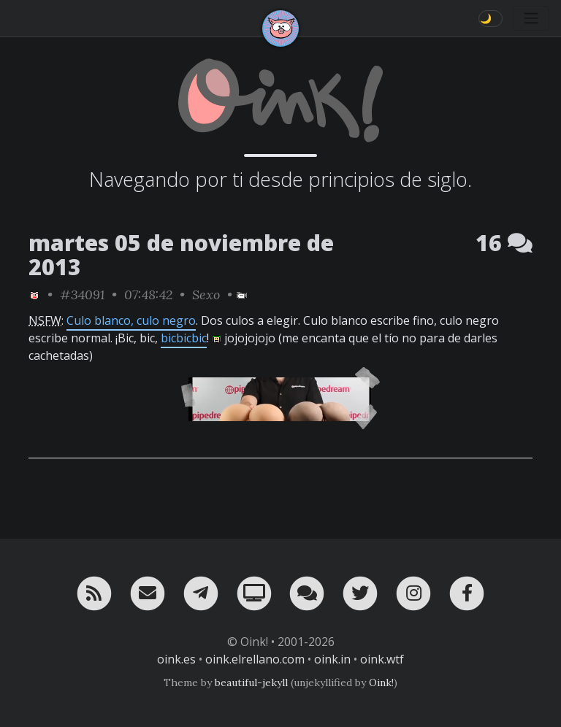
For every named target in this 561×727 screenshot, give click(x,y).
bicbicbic (184, 338)
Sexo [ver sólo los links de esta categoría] (206, 294)
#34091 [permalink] (82, 294)
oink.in (332, 659)
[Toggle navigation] (531, 18)
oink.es (176, 659)
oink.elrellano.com (255, 659)
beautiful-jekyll (251, 682)
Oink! (381, 682)
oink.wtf (382, 659)
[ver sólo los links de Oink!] (34, 294)
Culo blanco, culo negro (131, 320)
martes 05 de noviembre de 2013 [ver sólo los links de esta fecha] (181, 255)
